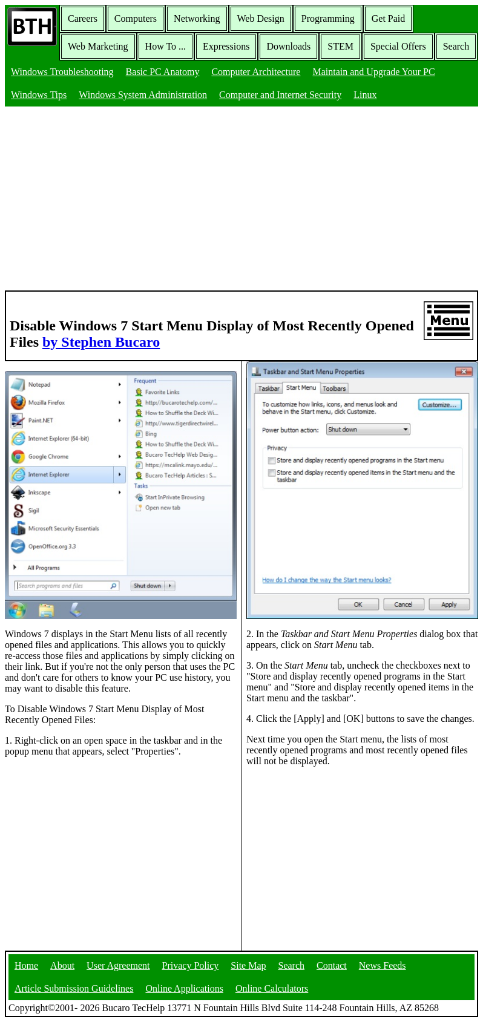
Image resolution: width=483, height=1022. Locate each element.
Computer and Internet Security (280, 95)
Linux (364, 95)
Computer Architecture (255, 72)
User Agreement (118, 965)
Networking (197, 18)
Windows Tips (39, 95)
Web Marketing (98, 46)
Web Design (260, 18)
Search (456, 46)
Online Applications (184, 988)
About (62, 965)
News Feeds (382, 965)
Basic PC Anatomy (163, 72)
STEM (340, 46)
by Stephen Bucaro (101, 342)
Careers (82, 18)
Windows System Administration (143, 95)
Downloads (288, 46)
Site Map (248, 965)
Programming (328, 18)
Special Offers (398, 46)
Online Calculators (271, 988)
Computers (135, 18)
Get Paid (389, 18)
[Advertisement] (241, 199)
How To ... (165, 46)
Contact (332, 965)
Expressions (226, 46)
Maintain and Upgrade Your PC (373, 72)
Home (26, 965)
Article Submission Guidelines (74, 988)
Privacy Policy (190, 965)
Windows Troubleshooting (62, 72)
